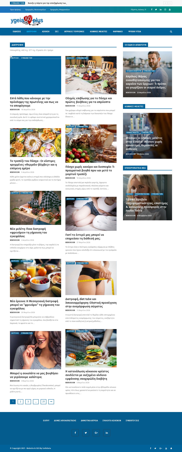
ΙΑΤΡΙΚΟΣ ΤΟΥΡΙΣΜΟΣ (74, 31)
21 (44, 401)
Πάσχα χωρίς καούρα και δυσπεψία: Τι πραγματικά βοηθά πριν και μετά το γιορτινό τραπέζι (89, 170)
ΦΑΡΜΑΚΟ (118, 31)
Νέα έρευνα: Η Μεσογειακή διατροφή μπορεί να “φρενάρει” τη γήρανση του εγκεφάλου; (35, 304)
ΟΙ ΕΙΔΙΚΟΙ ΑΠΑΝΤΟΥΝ (134, 71)
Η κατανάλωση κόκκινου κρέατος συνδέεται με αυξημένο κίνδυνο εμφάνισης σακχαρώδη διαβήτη (87, 375)
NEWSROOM (14, 110)
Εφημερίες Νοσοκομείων (35, 10)
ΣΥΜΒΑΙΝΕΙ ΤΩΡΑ (26, 58)
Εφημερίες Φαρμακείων (60, 10)
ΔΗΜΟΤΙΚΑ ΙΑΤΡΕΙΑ (89, 420)
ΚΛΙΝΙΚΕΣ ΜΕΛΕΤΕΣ (98, 31)
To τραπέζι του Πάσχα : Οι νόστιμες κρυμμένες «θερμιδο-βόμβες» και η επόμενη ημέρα (33, 164)
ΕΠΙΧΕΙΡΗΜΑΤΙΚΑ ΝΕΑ (142, 194)
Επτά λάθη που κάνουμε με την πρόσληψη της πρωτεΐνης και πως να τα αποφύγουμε (34, 102)
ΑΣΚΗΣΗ (45, 31)
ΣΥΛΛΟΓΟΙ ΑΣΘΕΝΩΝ (112, 420)
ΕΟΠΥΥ (46, 420)
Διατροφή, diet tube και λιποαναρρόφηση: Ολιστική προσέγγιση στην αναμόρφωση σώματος (91, 302)
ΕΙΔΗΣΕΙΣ (17, 31)
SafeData (47, 448)
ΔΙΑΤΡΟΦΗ (31, 31)
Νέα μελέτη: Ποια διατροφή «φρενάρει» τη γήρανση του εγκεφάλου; (28, 232)
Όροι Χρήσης (15, 10)
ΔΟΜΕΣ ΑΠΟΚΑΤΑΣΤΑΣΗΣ (65, 420)
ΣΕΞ (57, 31)
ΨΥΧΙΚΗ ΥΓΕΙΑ (134, 31)
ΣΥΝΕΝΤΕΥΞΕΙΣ (132, 420)
